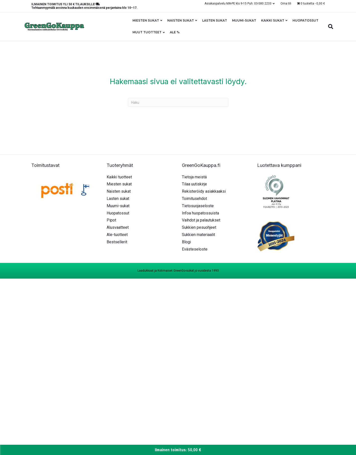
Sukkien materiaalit (198, 234)
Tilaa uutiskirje (194, 184)
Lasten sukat (214, 20)
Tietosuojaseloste (198, 205)
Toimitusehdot (194, 198)
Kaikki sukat (272, 20)
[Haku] (329, 26)
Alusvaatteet (118, 227)
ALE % (175, 32)
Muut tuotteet (147, 32)
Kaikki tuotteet (119, 177)
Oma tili (285, 3)
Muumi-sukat (244, 20)
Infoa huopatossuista (200, 213)
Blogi (186, 242)
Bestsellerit (117, 242)
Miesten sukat (145, 20)
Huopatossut (305, 20)
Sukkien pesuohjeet (199, 227)
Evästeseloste (194, 249)
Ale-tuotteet (117, 234)
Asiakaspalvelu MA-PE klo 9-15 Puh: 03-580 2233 (237, 3)
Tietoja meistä (194, 177)
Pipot (111, 220)
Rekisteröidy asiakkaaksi (204, 191)
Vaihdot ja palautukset (201, 220)
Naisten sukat (180, 20)
